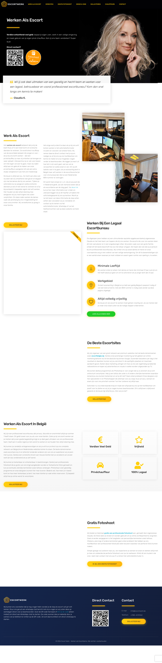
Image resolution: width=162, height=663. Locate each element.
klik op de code (62, 633)
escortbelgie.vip (98, 373)
